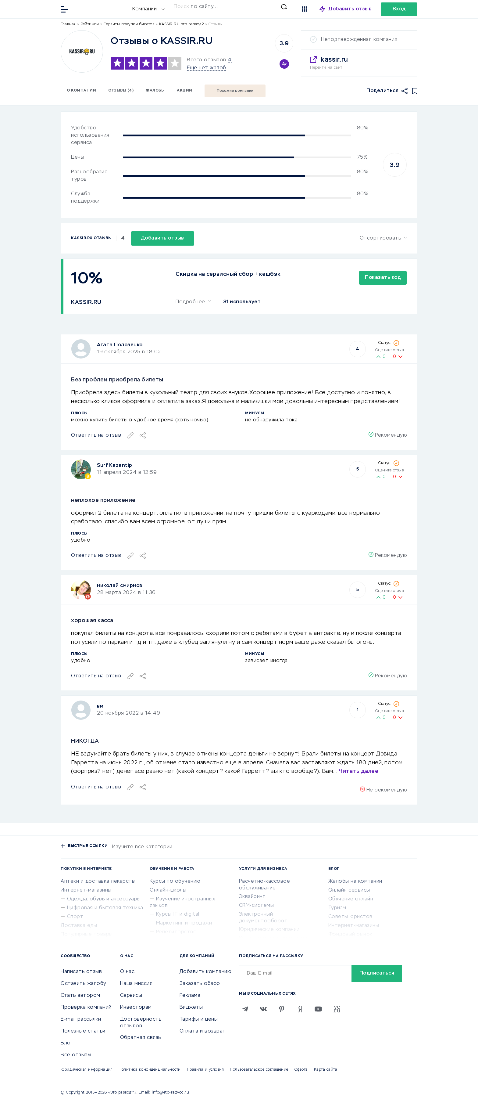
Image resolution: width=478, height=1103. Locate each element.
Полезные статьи (83, 1031)
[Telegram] (245, 1009)
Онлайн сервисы (349, 890)
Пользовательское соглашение (259, 1070)
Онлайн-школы (168, 890)
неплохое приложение (103, 500)
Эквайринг (252, 896)
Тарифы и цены (199, 1019)
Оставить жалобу (83, 983)
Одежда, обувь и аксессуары (104, 899)
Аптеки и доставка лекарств (98, 881)
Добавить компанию (206, 971)
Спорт (75, 916)
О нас (127, 971)
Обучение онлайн (350, 899)
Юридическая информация (86, 1070)
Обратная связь (140, 1037)
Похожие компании (235, 91)
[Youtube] (318, 1009)
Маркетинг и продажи (184, 923)
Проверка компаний (86, 1007)
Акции (184, 90)
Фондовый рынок (350, 934)
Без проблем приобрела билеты (117, 380)
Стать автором (80, 995)
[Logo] (82, 51)
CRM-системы (256, 905)
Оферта (301, 1070)
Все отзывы (76, 1055)
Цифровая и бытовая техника (105, 908)
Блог (67, 1043)
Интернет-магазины (86, 890)
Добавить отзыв (350, 9)
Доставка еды (79, 925)
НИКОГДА (85, 741)
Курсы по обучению (175, 881)
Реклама (190, 995)
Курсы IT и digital (177, 914)
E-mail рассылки (81, 1019)
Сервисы (131, 995)
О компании (81, 90)
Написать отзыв (81, 971)
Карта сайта (325, 1070)
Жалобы (155, 90)
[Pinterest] (282, 1009)
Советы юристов (350, 916)
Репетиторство (176, 932)
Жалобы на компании (355, 881)
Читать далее (358, 771)
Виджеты (191, 1007)
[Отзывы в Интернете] (101, 9)
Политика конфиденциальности (150, 1070)
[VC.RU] (336, 1009)
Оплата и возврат (203, 1031)
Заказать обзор (200, 983)
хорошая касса (92, 620)
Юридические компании (269, 929)
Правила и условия (205, 1070)
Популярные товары (87, 934)
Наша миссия (136, 983)
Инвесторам (136, 1007)
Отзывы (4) (121, 90)
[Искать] (230, 6)
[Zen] (300, 1009)
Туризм (337, 908)
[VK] (263, 1009)
